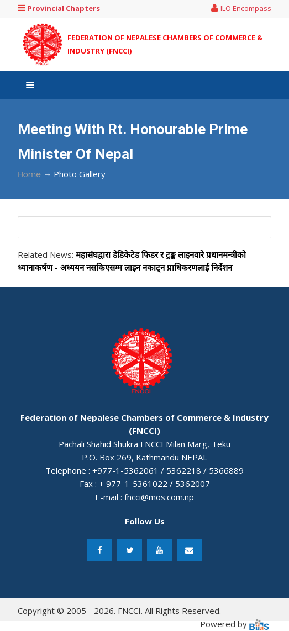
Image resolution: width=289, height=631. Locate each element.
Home (29, 174)
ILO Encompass (241, 8)
